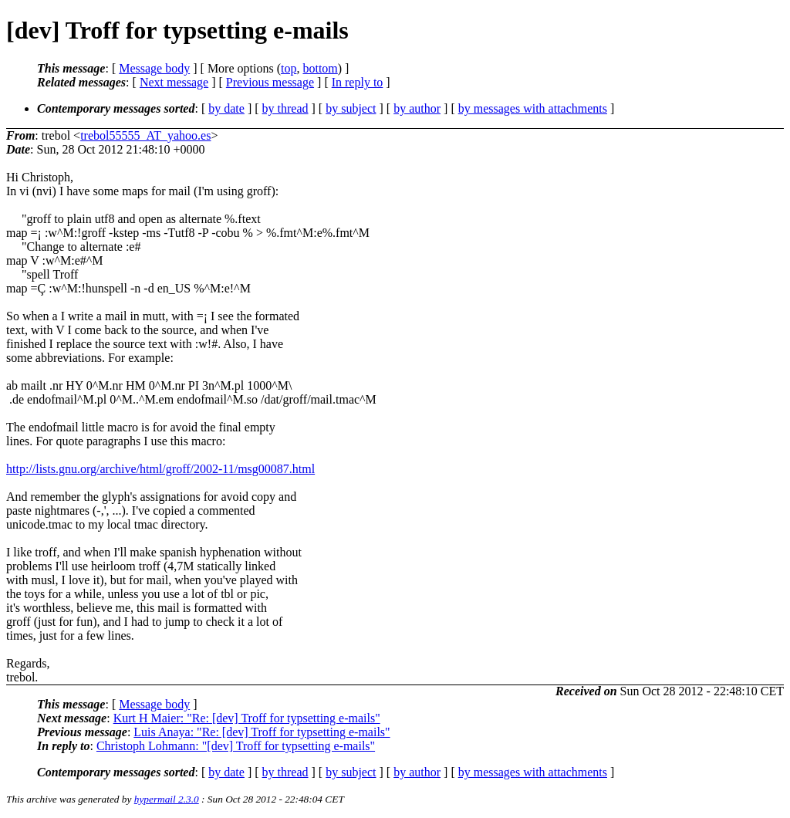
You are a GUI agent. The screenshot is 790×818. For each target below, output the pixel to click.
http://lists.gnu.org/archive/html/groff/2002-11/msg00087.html (160, 468)
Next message (174, 82)
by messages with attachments (532, 108)
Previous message (270, 82)
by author (417, 108)
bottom (319, 68)
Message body (154, 68)
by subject (351, 108)
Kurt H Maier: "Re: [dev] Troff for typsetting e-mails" (246, 718)
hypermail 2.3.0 (166, 799)
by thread (285, 108)
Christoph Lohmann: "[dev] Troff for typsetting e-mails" (235, 745)
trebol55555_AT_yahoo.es (145, 135)
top (288, 68)
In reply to (357, 82)
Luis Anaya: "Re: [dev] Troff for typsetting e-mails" (261, 732)
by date (226, 108)
